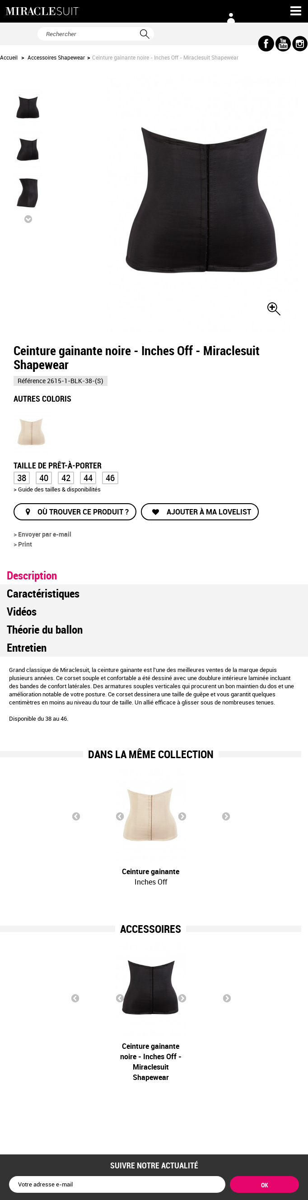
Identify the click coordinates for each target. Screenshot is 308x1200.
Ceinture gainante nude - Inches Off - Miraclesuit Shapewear (195, 1061)
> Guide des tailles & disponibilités (57, 489)
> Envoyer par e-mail (42, 534)
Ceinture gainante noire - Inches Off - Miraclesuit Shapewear (106, 1061)
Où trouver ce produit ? (83, 512)
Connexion (231, 18)
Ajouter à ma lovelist (208, 512)
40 (43, 478)
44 (88, 478)
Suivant (28, 218)
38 (21, 478)
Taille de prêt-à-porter (58, 464)
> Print (23, 544)
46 (110, 478)
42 (65, 478)
